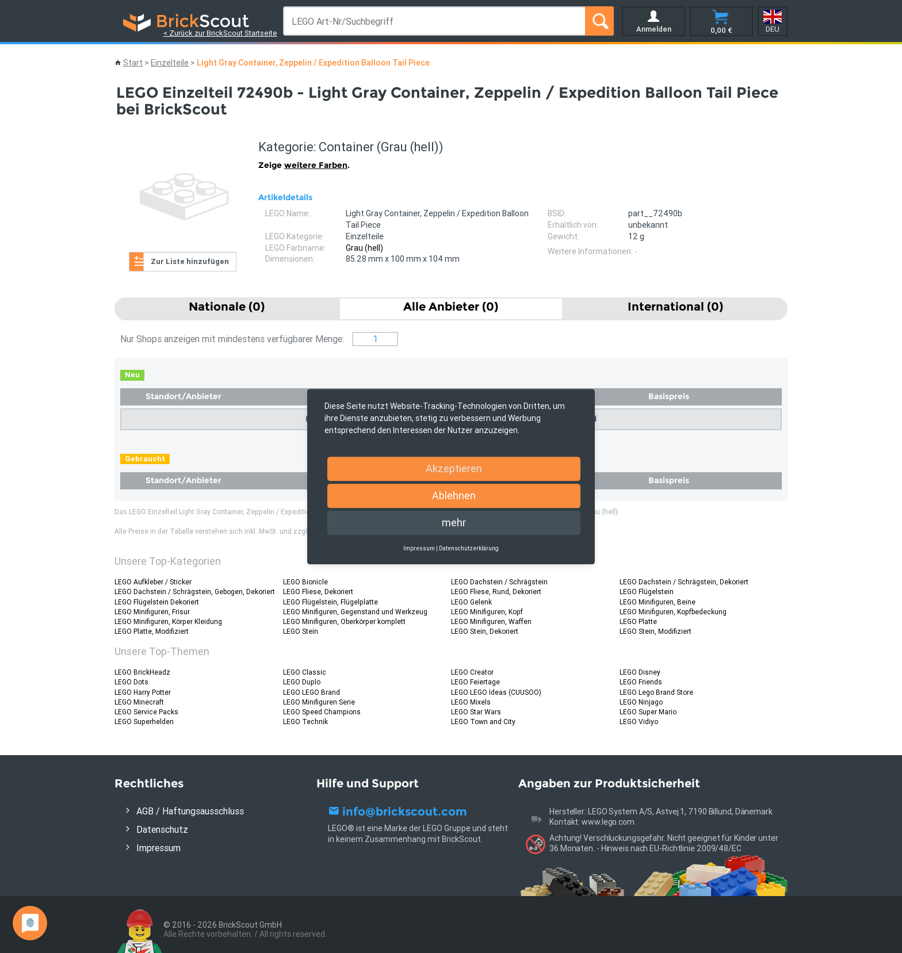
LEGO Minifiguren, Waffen (491, 621)
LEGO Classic (304, 672)
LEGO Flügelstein (647, 591)
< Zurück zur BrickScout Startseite (220, 33)
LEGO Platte (638, 621)
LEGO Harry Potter (142, 692)
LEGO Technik (305, 721)
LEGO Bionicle (305, 581)
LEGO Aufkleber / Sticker (153, 581)
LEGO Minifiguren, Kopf (487, 611)
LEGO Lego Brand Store (656, 692)
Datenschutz (162, 829)
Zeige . (304, 165)
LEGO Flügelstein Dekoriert (156, 602)
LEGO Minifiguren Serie (319, 702)
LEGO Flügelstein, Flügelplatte (330, 602)
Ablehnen (454, 495)
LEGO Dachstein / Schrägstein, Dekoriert (684, 581)
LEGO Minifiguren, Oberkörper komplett (344, 621)
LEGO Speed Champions (322, 711)
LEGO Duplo (301, 682)
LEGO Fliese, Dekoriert (318, 591)
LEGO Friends (641, 682)
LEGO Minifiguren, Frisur (152, 611)
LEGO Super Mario (648, 711)
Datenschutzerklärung (469, 548)
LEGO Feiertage (475, 682)
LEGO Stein (300, 631)
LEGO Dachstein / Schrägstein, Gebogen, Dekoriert (194, 591)
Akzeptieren (454, 468)
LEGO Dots (131, 682)
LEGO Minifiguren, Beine (657, 602)
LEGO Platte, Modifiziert (151, 631)
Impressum (158, 847)
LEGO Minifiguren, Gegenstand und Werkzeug (355, 611)
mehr (454, 522)
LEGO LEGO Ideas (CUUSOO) (496, 692)
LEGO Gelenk (471, 602)
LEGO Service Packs (146, 711)
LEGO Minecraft (139, 702)
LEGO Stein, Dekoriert (484, 631)
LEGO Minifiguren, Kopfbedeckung (673, 611)
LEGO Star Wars (476, 711)
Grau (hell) (364, 248)
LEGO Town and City (483, 721)
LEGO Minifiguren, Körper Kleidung (168, 621)
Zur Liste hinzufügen (190, 261)
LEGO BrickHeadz (142, 672)
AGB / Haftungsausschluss (190, 811)
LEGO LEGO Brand (311, 692)
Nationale (227, 306)
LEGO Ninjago (641, 702)
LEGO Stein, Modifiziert (655, 631)
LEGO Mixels (471, 702)
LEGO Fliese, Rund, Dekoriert (496, 591)
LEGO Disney (640, 672)
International (675, 306)
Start (133, 63)
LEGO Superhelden (144, 721)
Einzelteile (170, 63)
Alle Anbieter (450, 306)
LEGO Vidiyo (639, 721)
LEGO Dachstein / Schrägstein (499, 581)
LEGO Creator (472, 672)
